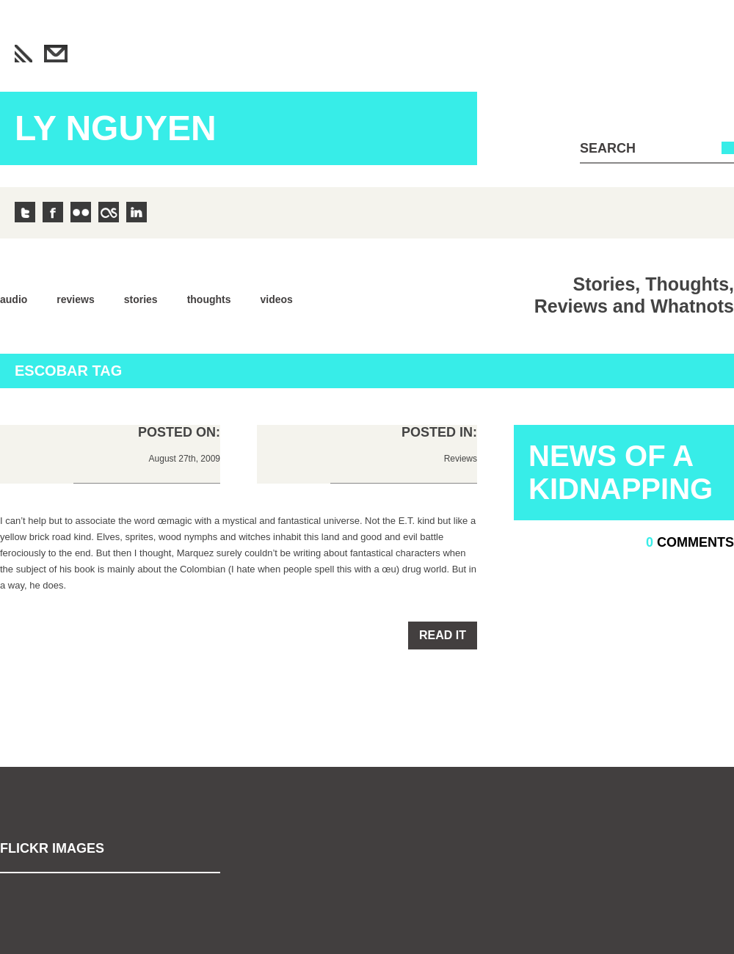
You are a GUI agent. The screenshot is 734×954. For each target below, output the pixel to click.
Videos (277, 299)
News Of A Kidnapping (620, 472)
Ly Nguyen (116, 128)
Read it (442, 635)
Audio (13, 299)
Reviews (75, 299)
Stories (141, 299)
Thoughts (209, 299)
